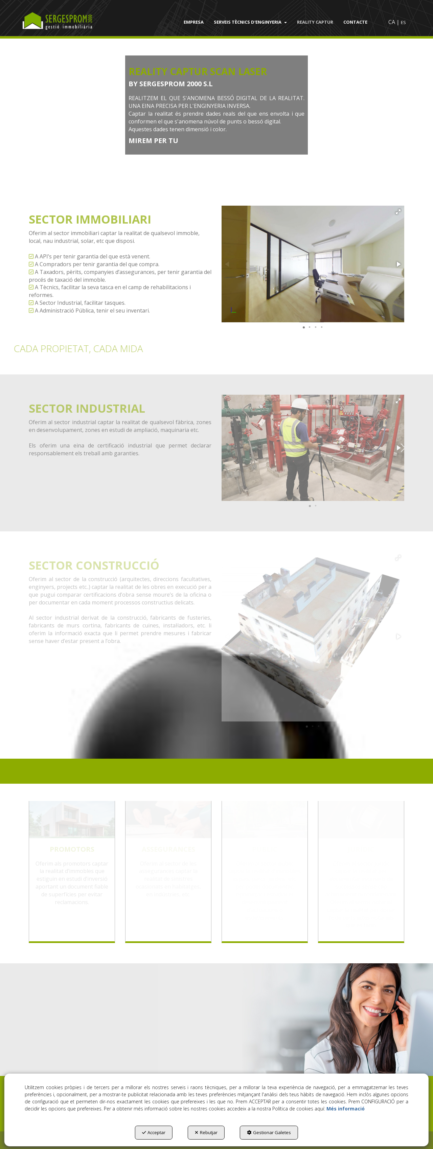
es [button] (403, 22)
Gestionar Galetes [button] (269, 1132)
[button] (67, 22)
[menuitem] (194, 22)
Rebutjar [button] (206, 1132)
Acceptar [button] (153, 1132)
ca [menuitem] (391, 22)
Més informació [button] (345, 1108)
